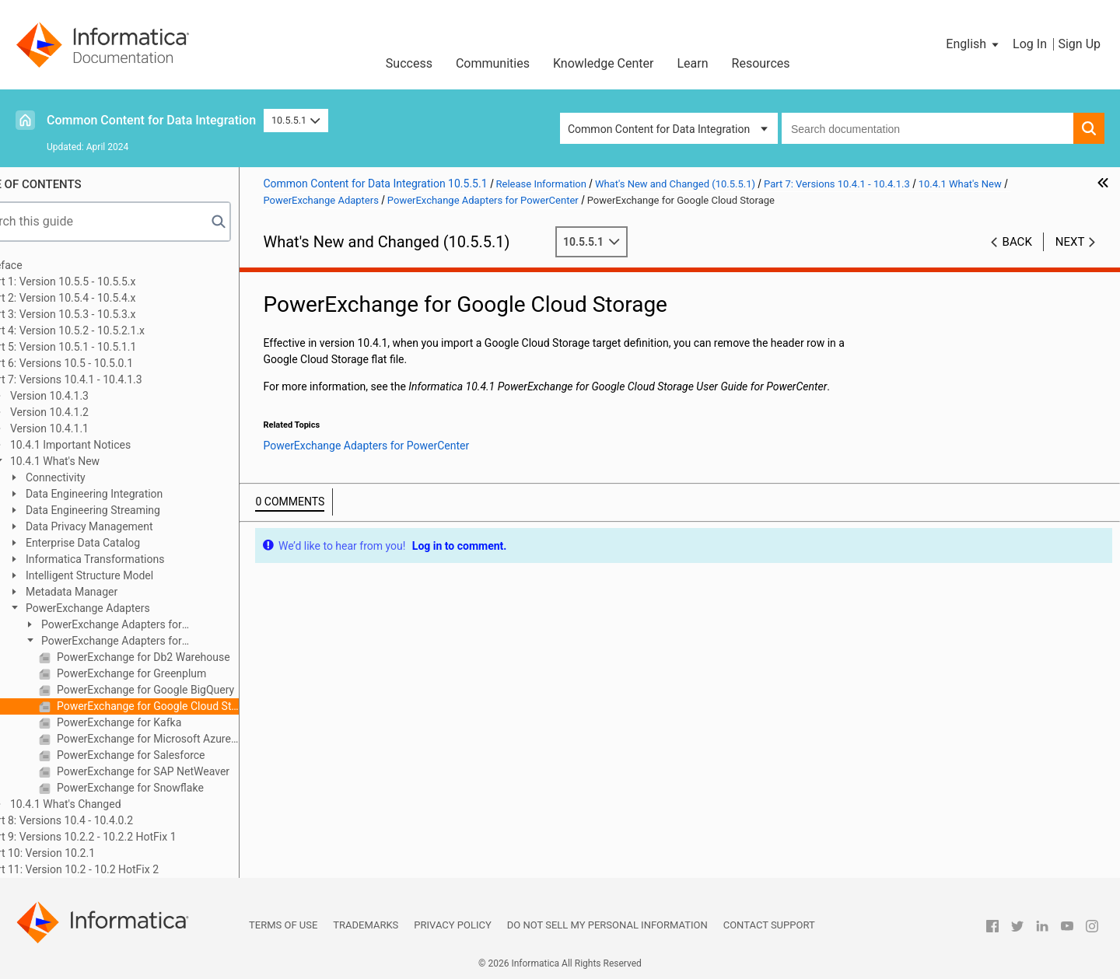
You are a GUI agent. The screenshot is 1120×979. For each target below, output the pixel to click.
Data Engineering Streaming (132, 510)
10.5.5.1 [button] (295, 120)
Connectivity (95, 477)
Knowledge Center (603, 63)
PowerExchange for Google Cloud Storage (187, 706)
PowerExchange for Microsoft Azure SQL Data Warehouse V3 (187, 739)
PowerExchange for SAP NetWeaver (183, 771)
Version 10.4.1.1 (89, 428)
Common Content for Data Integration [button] (659, 129)
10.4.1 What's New (94, 461)
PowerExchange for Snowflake (169, 787)
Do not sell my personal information (607, 925)
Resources (761, 63)
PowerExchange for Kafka (158, 722)
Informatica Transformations (134, 559)
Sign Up (1079, 44)
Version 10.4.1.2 (89, 412)
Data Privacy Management (129, 526)
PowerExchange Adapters (127, 608)
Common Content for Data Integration (151, 120)
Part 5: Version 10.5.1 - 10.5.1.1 (101, 347)
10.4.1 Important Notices (110, 445)
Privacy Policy (452, 925)
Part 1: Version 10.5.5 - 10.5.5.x (101, 281)
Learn (693, 63)
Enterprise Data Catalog (122, 543)
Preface (44, 265)
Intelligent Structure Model (129, 575)
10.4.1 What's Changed (105, 804)
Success (409, 63)
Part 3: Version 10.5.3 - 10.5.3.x (101, 314)
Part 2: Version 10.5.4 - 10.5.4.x (101, 298)
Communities (493, 63)
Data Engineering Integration (134, 494)
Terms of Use (283, 925)
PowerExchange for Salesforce (170, 755)
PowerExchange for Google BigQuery (185, 690)
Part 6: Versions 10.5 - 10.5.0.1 (100, 363)
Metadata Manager (111, 592)
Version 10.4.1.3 (89, 396)
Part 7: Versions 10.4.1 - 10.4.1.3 (104, 379)
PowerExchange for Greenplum (171, 673)
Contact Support (769, 925)
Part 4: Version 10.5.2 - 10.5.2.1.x (106, 330)
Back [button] (1017, 242)
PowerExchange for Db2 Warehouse (183, 657)
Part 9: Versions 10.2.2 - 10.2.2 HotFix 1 (121, 836)
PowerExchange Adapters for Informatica (143, 625)
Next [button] (1070, 242)
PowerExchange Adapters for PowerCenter (143, 642)
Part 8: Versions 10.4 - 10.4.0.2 (100, 820)
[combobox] (927, 128)
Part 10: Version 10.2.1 (81, 853)
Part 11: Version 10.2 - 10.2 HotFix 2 (113, 869)
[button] (973, 44)
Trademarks (365, 925)
